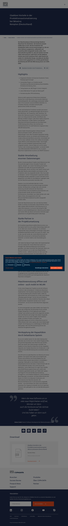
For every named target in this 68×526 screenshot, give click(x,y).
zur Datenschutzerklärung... (35, 262)
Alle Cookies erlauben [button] (56, 267)
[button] (9, 268)
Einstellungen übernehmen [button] (41, 267)
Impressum (44, 262)
